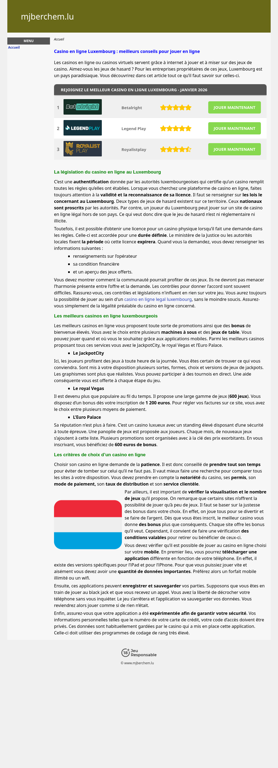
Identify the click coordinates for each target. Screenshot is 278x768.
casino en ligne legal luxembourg (158, 299)
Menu (29, 41)
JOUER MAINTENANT (234, 107)
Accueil (14, 47)
